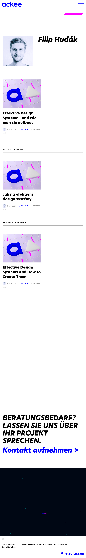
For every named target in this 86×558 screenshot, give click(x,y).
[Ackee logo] (12, 4)
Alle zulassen (72, 553)
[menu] (81, 2)
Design (24, 129)
